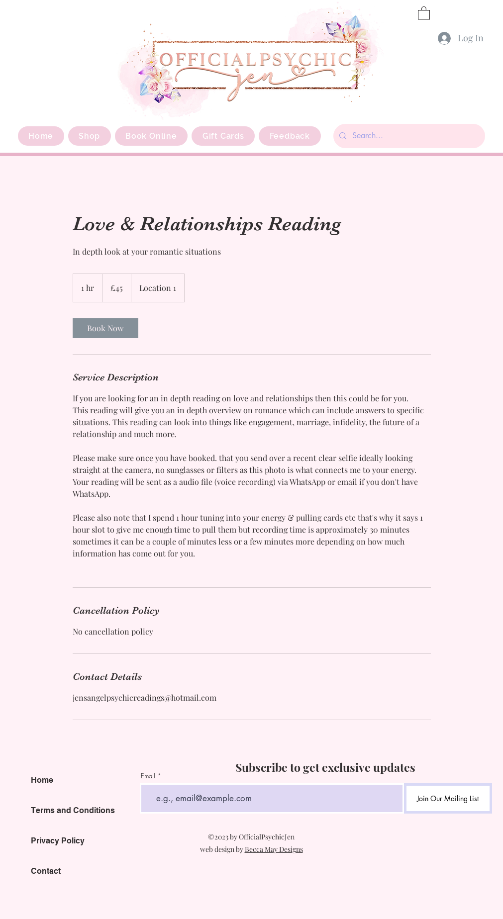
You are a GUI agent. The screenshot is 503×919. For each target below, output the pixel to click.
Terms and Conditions (73, 810)
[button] (424, 12)
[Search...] (408, 136)
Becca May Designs (274, 849)
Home (42, 780)
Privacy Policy (58, 840)
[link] (105, 328)
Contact (46, 871)
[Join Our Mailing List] (448, 798)
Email (148, 776)
